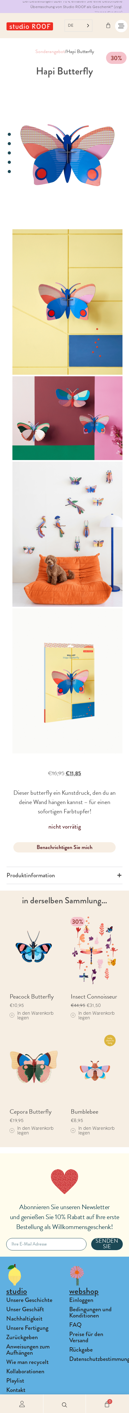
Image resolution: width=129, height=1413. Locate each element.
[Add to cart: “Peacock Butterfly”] (34, 1015)
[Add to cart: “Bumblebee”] (95, 1130)
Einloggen (81, 1299)
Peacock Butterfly (32, 996)
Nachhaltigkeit (24, 1318)
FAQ (75, 1324)
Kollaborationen (25, 1371)
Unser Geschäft (25, 1309)
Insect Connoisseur (94, 996)
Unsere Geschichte (29, 1299)
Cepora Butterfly (30, 1111)
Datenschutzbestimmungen (96, 1358)
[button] (64, 1403)
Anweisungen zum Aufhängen (28, 1349)
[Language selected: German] (78, 26)
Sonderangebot (50, 51)
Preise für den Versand (86, 1337)
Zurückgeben (22, 1337)
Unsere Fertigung (27, 1327)
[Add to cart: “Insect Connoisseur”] (95, 1015)
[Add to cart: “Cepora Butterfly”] (34, 1130)
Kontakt (15, 1389)
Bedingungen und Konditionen (90, 1312)
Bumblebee (84, 1111)
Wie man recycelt (27, 1361)
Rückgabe (81, 1349)
